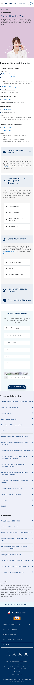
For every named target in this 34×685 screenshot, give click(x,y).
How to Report (14, 206)
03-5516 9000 (6, 128)
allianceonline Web (8, 74)
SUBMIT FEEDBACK (17, 387)
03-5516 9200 (6, 131)
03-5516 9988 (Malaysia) (10, 87)
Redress (11, 268)
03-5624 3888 (6, 110)
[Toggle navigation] (2, 3)
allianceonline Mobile (9, 77)
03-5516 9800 (6, 100)
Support (6, 645)
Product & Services (10, 629)
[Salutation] (17, 328)
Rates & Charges (9, 634)
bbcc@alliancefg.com (9, 113)
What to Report (14, 212)
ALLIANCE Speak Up (16, 275)
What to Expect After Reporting (16, 219)
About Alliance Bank (11, 624)
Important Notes (14, 226)
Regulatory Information (12, 640)
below (5, 253)
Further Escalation (15, 262)
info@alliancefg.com (8, 90)
